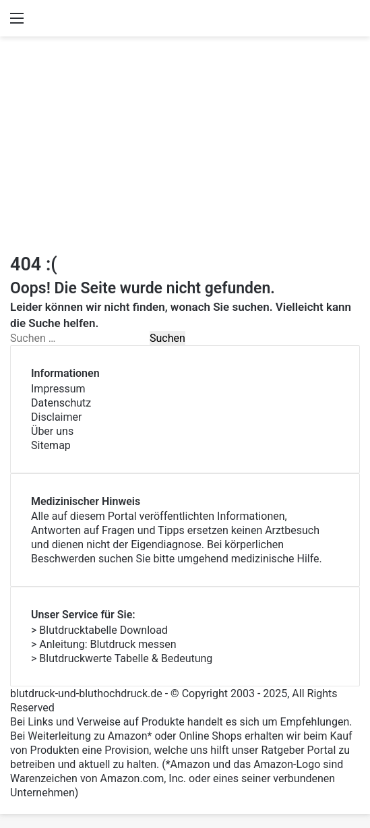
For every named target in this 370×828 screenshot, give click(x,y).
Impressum (58, 388)
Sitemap (51, 445)
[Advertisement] (185, 144)
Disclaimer (56, 417)
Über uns (52, 431)
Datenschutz (61, 402)
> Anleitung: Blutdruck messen (104, 644)
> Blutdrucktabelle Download (99, 630)
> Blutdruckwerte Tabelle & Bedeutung (121, 658)
